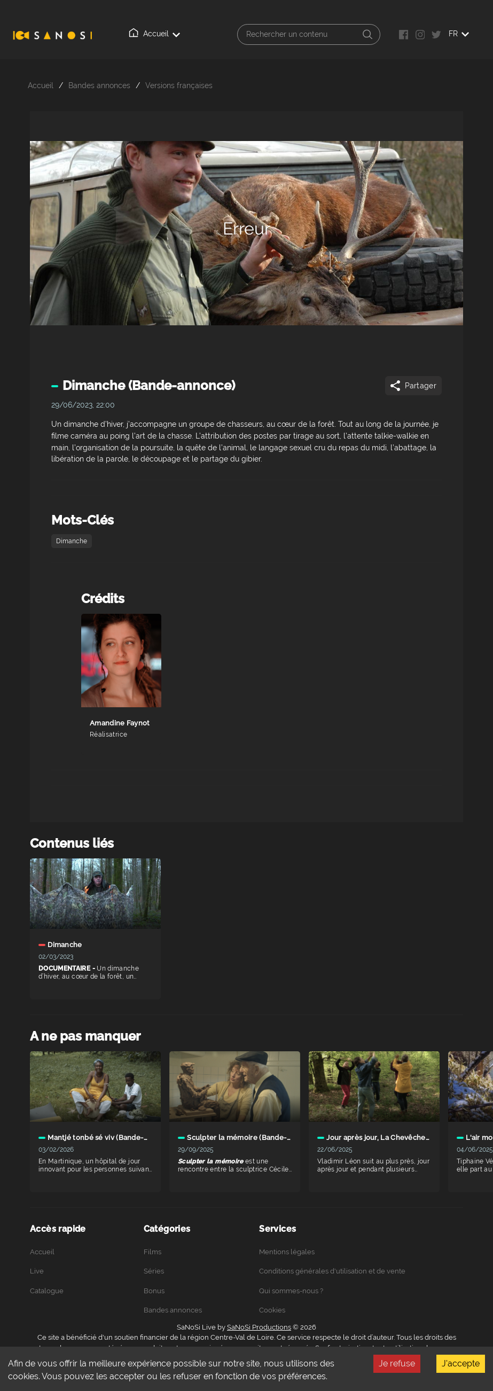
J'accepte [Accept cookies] (461, 1363)
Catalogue (47, 1291)
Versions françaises (179, 85)
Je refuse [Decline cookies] (397, 1363)
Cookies (272, 1310)
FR (459, 33)
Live (37, 1271)
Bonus (154, 1291)
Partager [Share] (412, 385)
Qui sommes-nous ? (291, 1291)
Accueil (154, 33)
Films (152, 1252)
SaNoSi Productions (259, 1327)
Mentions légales (287, 1252)
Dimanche (71, 541)
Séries (154, 1271)
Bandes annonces (99, 85)
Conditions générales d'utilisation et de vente (332, 1271)
